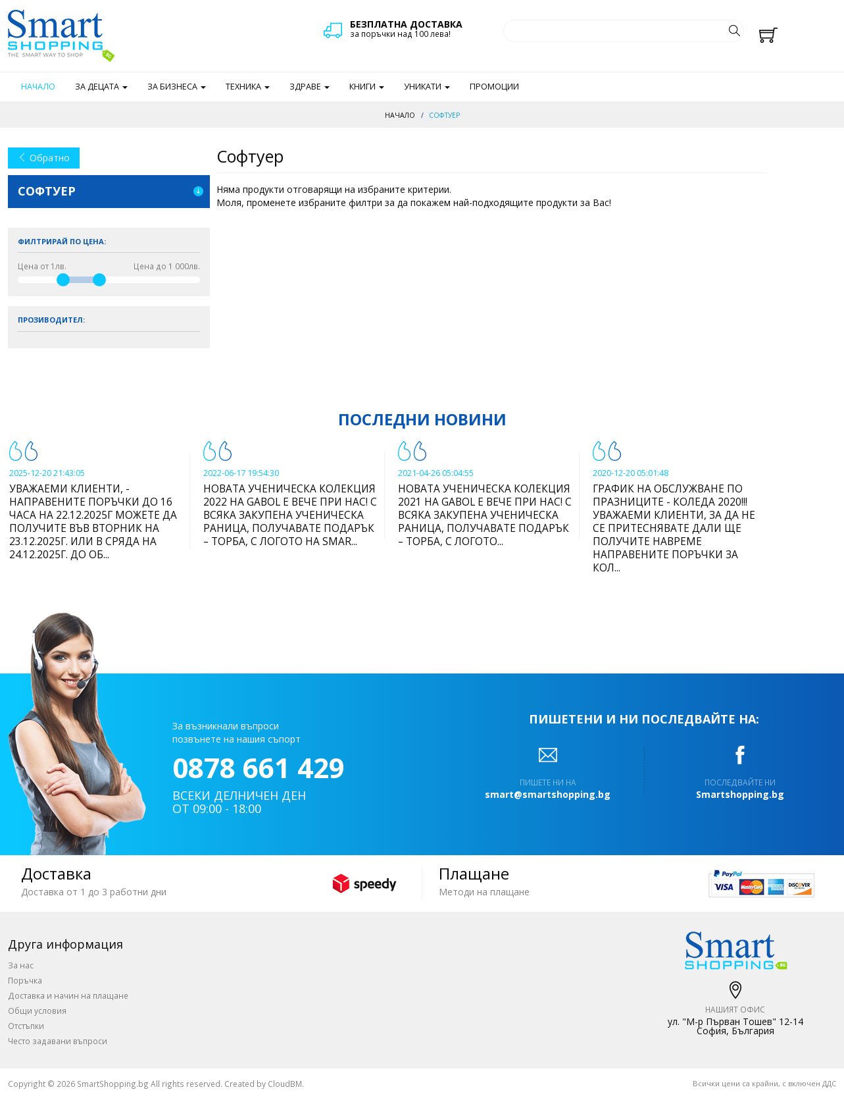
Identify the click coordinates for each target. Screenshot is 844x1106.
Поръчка (25, 980)
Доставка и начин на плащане (68, 995)
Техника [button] (248, 86)
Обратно (44, 157)
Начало (38, 86)
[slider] (63, 279)
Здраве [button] (309, 86)
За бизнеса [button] (176, 86)
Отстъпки (26, 1025)
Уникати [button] (427, 86)
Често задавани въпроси (57, 1041)
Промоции (494, 86)
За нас (21, 965)
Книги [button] (366, 86)
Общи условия (37, 1010)
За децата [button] (101, 86)
